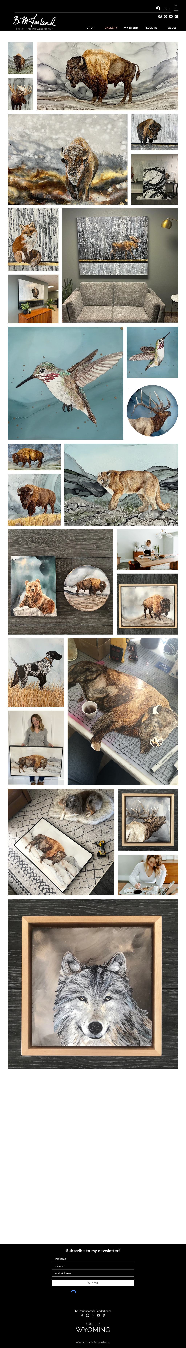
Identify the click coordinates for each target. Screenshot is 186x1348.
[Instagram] (165, 16)
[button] (176, 8)
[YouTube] (171, 16)
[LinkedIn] (93, 1315)
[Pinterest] (176, 16)
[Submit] (93, 1283)
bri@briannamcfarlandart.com (93, 1311)
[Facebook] (160, 16)
